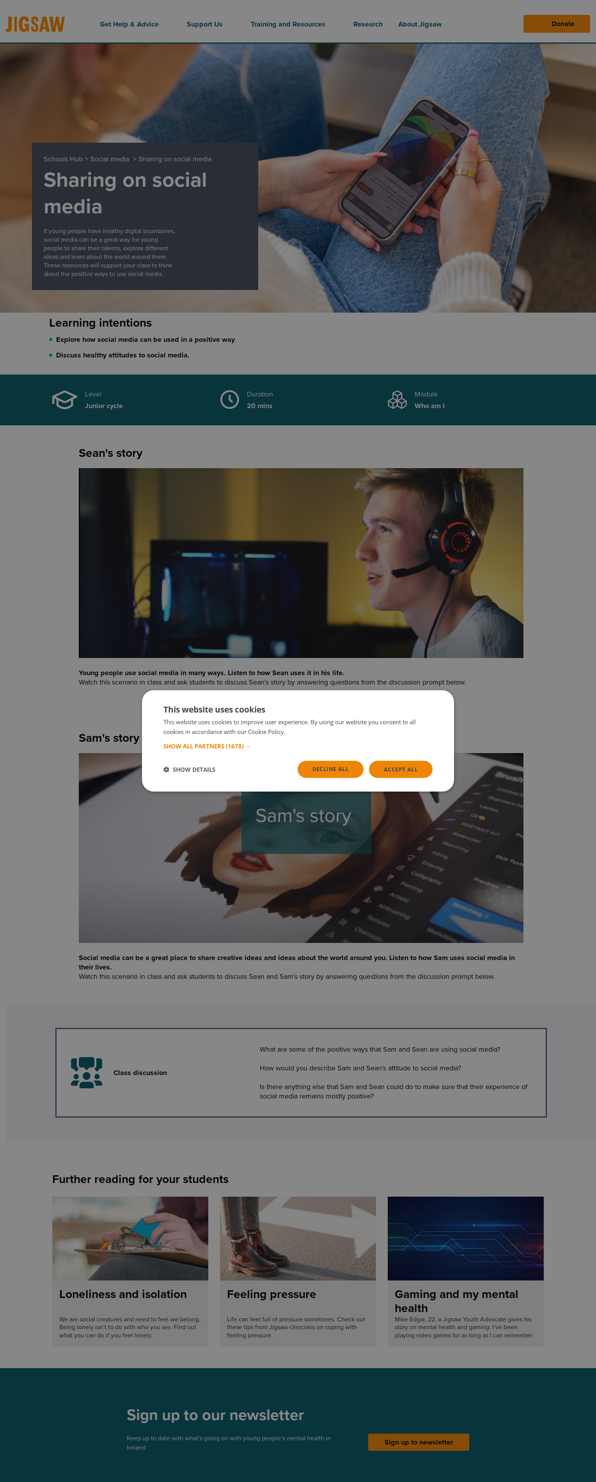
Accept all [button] (401, 769)
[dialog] (298, 741)
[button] (298, 746)
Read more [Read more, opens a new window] (301, 732)
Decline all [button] (330, 769)
